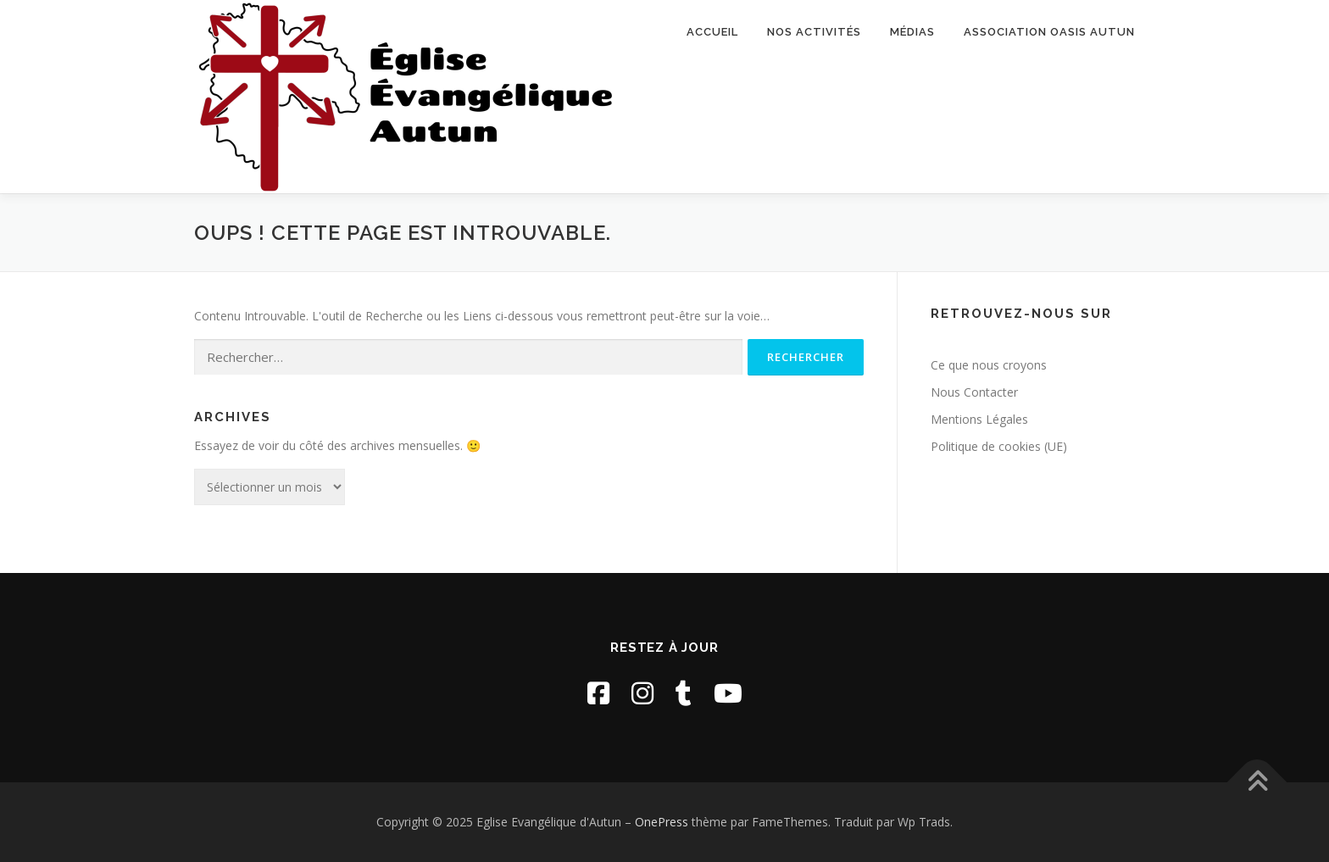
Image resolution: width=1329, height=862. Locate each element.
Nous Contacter (974, 392)
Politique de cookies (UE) (999, 446)
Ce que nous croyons (989, 365)
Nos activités (814, 31)
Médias (912, 31)
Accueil (712, 31)
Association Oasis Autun (1049, 31)
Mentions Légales (979, 419)
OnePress (661, 822)
